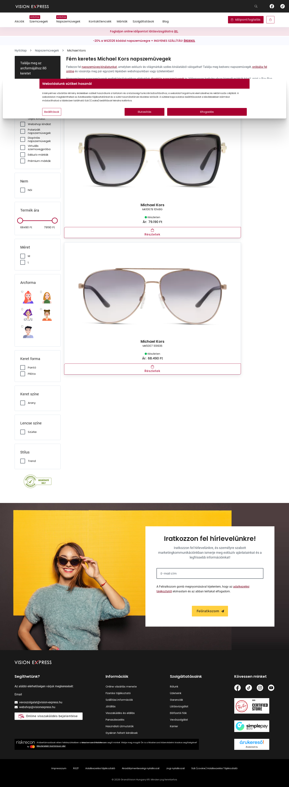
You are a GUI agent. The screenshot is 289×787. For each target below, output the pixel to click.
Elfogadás (180, 119)
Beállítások (96, 119)
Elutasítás (144, 119)
